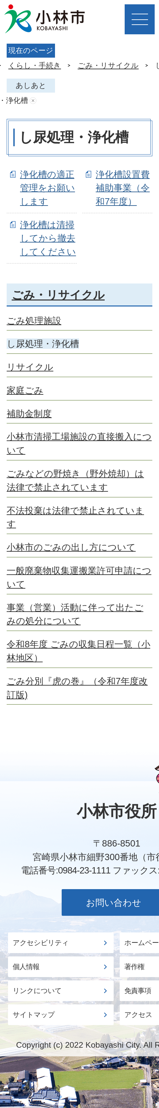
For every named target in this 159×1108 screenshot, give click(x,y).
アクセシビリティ (41, 943)
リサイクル (30, 367)
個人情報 (26, 967)
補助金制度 (29, 413)
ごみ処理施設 (34, 320)
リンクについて (37, 991)
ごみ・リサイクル (108, 65)
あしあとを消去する (33, 100)
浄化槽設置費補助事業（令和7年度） (123, 188)
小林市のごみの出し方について (71, 547)
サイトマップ (34, 1015)
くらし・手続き (34, 65)
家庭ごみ (25, 390)
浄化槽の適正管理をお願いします (47, 188)
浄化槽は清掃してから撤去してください (48, 238)
